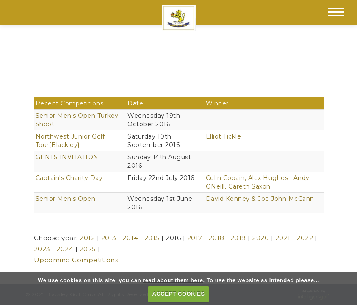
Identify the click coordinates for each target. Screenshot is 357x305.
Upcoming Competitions (76, 260)
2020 (260, 238)
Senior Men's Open (66, 198)
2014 (130, 238)
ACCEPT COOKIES (178, 294)
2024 (64, 249)
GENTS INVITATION (67, 157)
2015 (152, 238)
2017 (194, 238)
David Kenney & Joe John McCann (260, 198)
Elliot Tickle (223, 136)
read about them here (173, 280)
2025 (88, 249)
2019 (238, 238)
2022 (304, 238)
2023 (42, 249)
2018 (216, 238)
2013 (108, 238)
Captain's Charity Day (69, 178)
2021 (283, 238)
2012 (87, 238)
